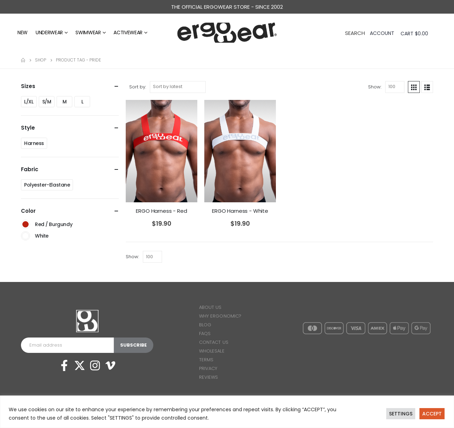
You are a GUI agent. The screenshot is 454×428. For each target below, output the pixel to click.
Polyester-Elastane (47, 184)
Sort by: (137, 87)
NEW (22, 32)
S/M (46, 101)
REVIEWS (208, 377)
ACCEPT (432, 413)
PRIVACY (208, 368)
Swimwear (88, 32)
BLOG (205, 324)
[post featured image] (161, 151)
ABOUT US (210, 307)
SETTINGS (400, 413)
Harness (34, 143)
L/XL (28, 101)
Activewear (128, 32)
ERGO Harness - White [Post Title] (240, 211)
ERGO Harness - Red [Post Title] (161, 211)
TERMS (206, 359)
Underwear (49, 32)
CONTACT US (213, 342)
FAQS (205, 333)
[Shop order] (178, 87)
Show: (374, 87)
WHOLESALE (212, 351)
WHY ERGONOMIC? (220, 316)
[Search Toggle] (355, 32)
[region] (227, 412)
